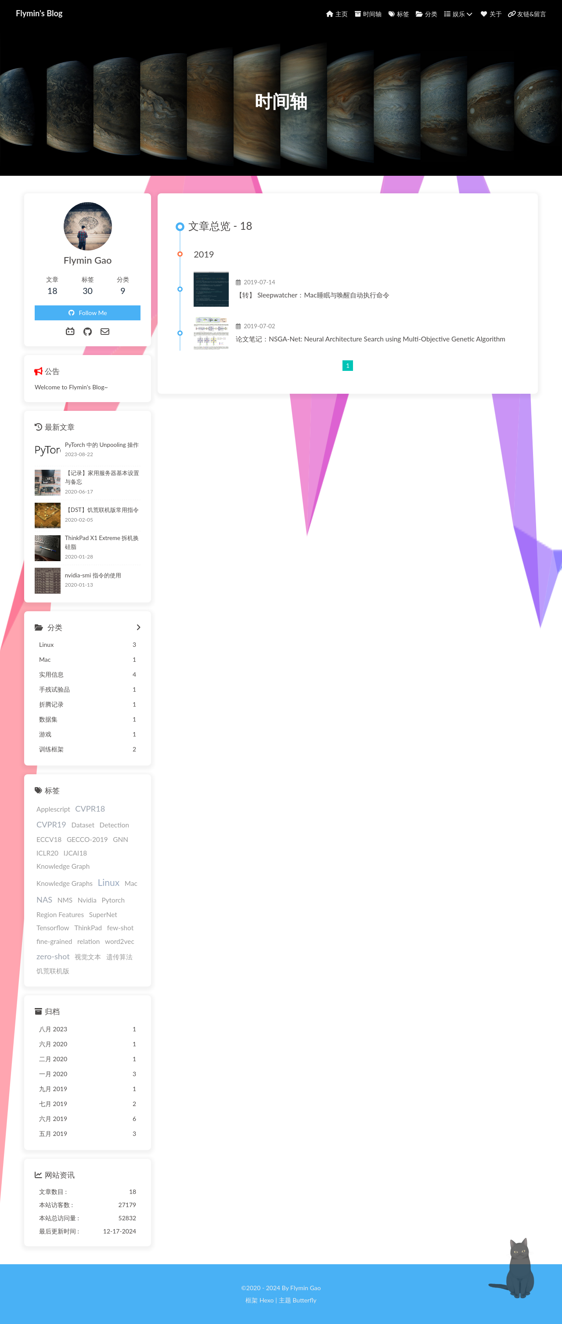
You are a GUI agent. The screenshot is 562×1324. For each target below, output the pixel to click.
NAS (44, 899)
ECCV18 (48, 839)
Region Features (60, 914)
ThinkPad (88, 928)
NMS (65, 900)
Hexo (266, 1300)
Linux (109, 882)
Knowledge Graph (63, 866)
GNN (120, 839)
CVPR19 (51, 824)
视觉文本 (88, 957)
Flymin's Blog (39, 13)
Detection (114, 825)
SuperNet (103, 914)
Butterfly (304, 1300)
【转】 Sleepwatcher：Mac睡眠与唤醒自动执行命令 (312, 295)
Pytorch (113, 900)
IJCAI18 (75, 853)
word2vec (119, 941)
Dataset (82, 825)
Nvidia (87, 900)
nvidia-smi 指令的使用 (93, 575)
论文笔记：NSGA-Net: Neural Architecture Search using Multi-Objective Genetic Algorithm (370, 339)
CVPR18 (90, 808)
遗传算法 (119, 957)
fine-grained (54, 941)
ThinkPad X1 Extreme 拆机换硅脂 (102, 542)
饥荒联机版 (52, 971)
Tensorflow (52, 928)
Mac (131, 883)
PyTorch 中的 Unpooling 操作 (102, 444)
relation (88, 941)
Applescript (53, 809)
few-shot (120, 928)
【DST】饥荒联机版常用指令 (102, 509)
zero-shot (53, 956)
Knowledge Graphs (64, 883)
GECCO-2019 (87, 839)
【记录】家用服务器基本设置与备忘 (102, 477)
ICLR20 (47, 853)
